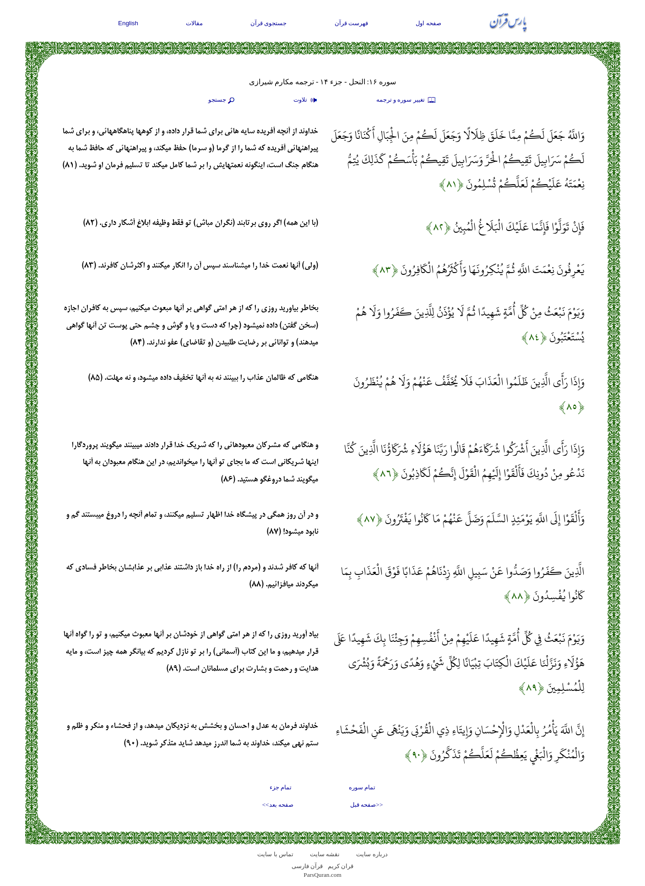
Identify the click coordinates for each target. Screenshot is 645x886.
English (128, 23)
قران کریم (340, 866)
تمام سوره (362, 787)
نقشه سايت (325, 854)
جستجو (222, 100)
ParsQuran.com (322, 874)
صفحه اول (428, 23)
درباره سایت (371, 854)
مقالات (194, 23)
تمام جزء (281, 787)
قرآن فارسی (307, 866)
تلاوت (306, 100)
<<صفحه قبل (366, 804)
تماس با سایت (275, 854)
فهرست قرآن (352, 23)
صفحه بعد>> (277, 804)
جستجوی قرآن (268, 23)
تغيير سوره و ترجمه (406, 100)
